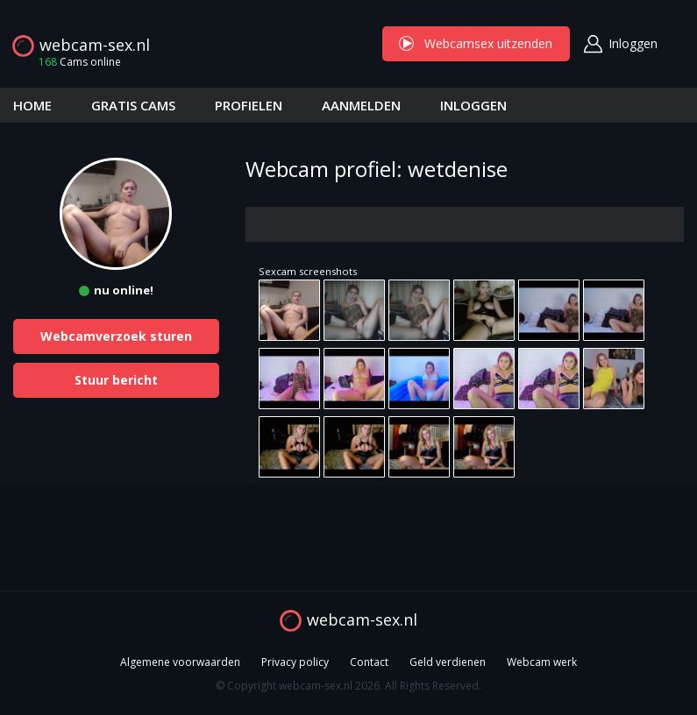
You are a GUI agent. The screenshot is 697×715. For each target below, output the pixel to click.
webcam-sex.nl (94, 44)
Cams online (74, 61)
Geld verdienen (447, 662)
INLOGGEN (473, 105)
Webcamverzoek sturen (116, 336)
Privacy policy (295, 662)
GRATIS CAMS (133, 105)
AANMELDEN (361, 105)
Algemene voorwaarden (180, 662)
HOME (32, 105)
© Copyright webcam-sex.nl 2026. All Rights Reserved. (348, 685)
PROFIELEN (248, 105)
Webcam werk (542, 662)
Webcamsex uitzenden (476, 43)
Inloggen (633, 43)
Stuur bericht (116, 380)
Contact (369, 662)
